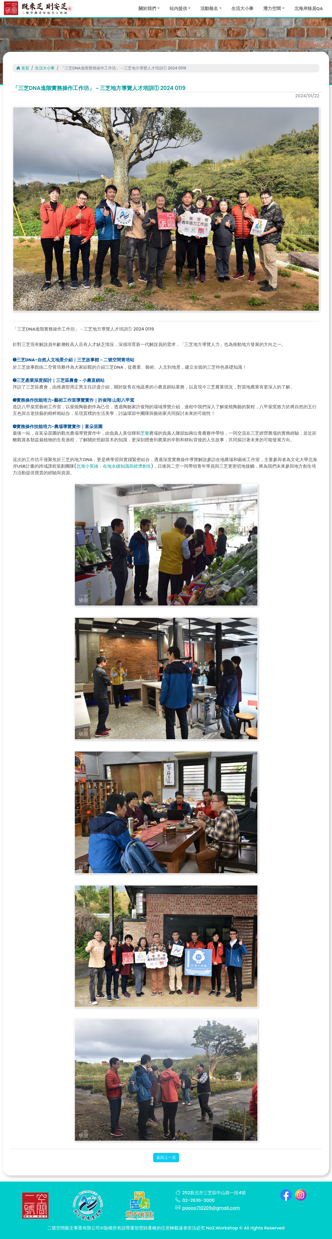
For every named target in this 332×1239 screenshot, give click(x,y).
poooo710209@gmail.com (211, 1208)
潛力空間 (272, 8)
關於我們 (147, 8)
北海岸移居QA (308, 8)
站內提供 (178, 8)
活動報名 (209, 8)
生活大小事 (242, 8)
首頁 (22, 68)
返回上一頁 (166, 1157)
